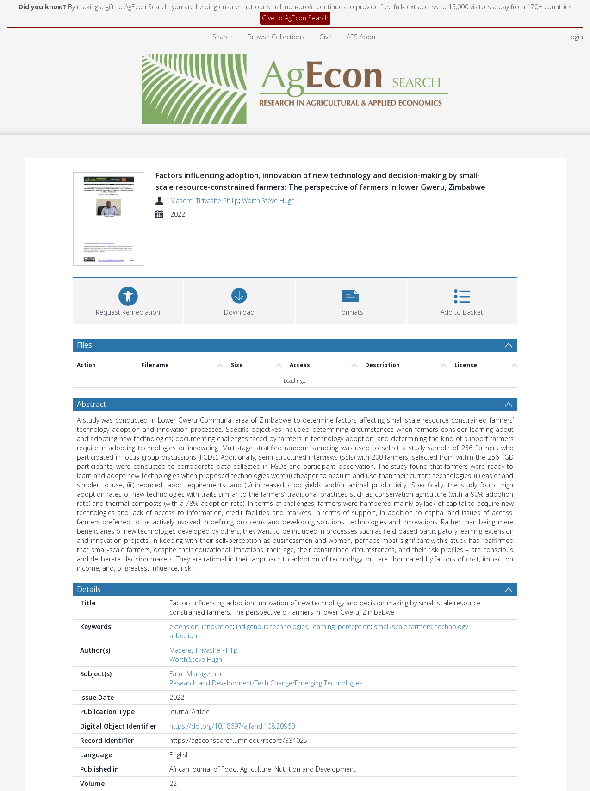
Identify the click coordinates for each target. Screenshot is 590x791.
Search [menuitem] (222, 36)
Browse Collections (276, 36)
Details (89, 589)
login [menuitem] (576, 36)
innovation (217, 626)
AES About (362, 36)
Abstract (91, 404)
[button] (351, 300)
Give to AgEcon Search (295, 17)
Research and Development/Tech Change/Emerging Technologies (266, 683)
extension (184, 626)
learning (323, 626)
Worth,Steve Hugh (268, 200)
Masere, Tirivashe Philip (204, 200)
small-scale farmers (403, 626)
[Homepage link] (295, 86)
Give (325, 36)
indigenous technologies (272, 626)
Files (84, 345)
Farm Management (197, 673)
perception (354, 626)
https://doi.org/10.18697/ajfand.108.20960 (232, 726)
